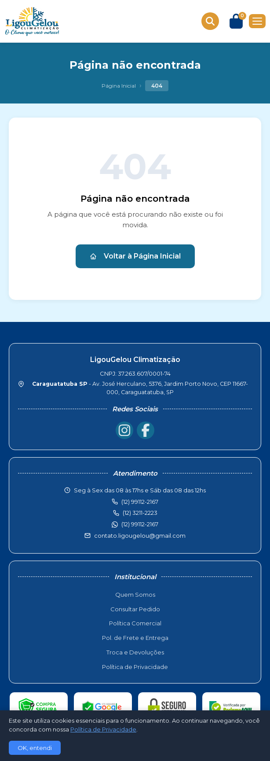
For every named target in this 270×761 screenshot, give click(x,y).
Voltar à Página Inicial (135, 256)
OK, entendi (35, 747)
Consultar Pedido (135, 609)
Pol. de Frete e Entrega (135, 637)
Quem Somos (135, 594)
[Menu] (257, 21)
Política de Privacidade (135, 666)
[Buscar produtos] (210, 21)
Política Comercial (135, 623)
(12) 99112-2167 (139, 524)
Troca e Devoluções (135, 652)
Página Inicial (119, 85)
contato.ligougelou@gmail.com (140, 535)
